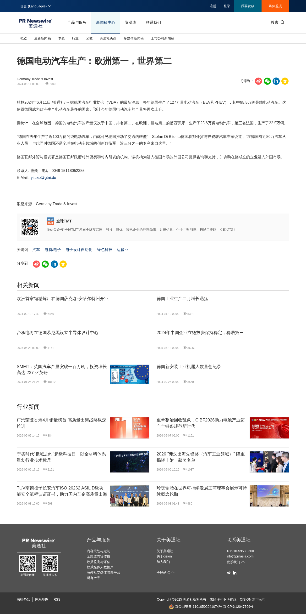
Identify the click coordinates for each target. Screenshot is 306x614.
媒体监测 (275, 6)
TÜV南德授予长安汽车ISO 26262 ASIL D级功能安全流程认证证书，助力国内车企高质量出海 (62, 491)
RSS (57, 599)
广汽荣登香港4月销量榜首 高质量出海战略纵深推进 (61, 423)
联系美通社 (239, 539)
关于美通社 (168, 539)
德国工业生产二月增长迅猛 (182, 298)
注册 (213, 6)
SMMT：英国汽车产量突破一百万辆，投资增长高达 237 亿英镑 (62, 369)
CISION (245, 599)
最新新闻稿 (42, 38)
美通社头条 (108, 38)
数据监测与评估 (98, 562)
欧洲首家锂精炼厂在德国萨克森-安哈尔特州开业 (63, 298)
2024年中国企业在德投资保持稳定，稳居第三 (200, 332)
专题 (61, 38)
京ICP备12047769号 (238, 606)
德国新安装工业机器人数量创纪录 (189, 366)
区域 (89, 38)
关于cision (164, 556)
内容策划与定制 (98, 551)
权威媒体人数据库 (100, 567)
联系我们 (153, 22)
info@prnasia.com (240, 556)
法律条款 (23, 599)
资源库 (130, 22)
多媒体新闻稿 (134, 38)
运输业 (122, 250)
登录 (227, 6)
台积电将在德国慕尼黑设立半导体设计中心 (57, 332)
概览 (23, 38)
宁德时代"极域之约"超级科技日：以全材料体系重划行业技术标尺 (61, 457)
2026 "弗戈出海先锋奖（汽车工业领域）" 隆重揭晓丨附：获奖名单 (201, 457)
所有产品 (93, 578)
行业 (75, 38)
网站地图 (42, 599)
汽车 (36, 250)
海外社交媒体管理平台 (103, 572)
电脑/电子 (52, 250)
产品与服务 (77, 22)
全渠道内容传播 (98, 556)
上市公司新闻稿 (162, 38)
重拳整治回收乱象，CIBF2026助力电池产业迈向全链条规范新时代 (201, 423)
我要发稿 (247, 6)
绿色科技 (104, 250)
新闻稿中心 (105, 22)
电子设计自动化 (79, 250)
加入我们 (163, 562)
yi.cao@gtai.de (43, 178)
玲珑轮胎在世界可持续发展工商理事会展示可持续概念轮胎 (202, 491)
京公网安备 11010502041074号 (195, 606)
